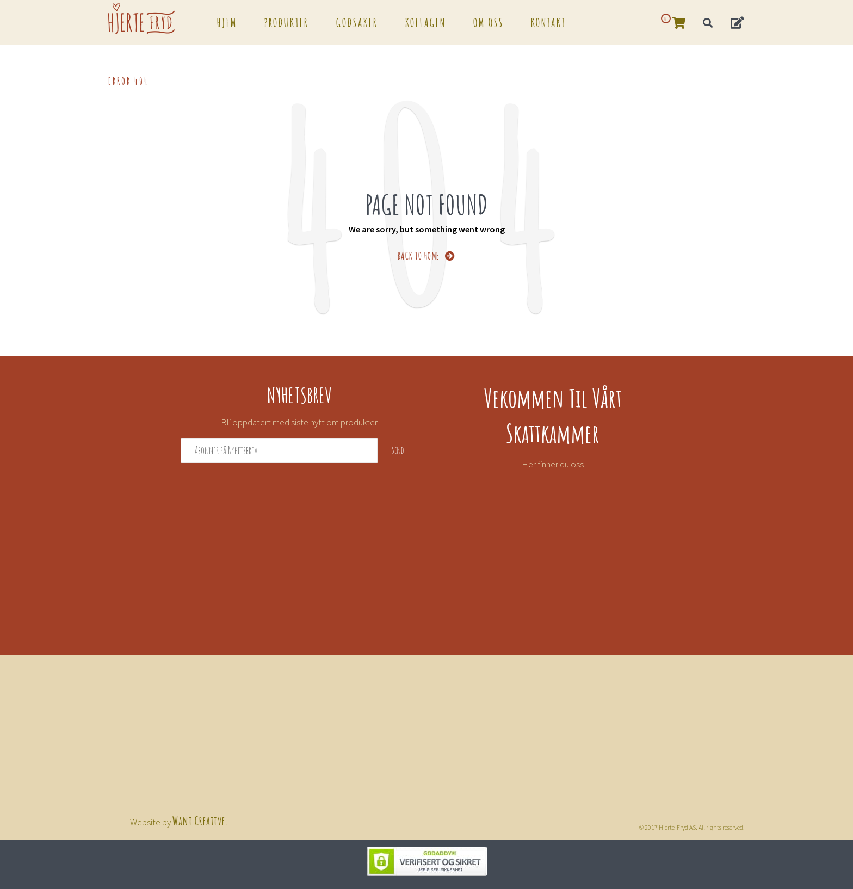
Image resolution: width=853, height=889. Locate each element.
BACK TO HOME (427, 255)
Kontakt (548, 21)
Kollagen (425, 21)
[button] (738, 21)
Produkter (286, 21)
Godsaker (357, 21)
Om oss (488, 21)
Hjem (227, 21)
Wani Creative (199, 819)
